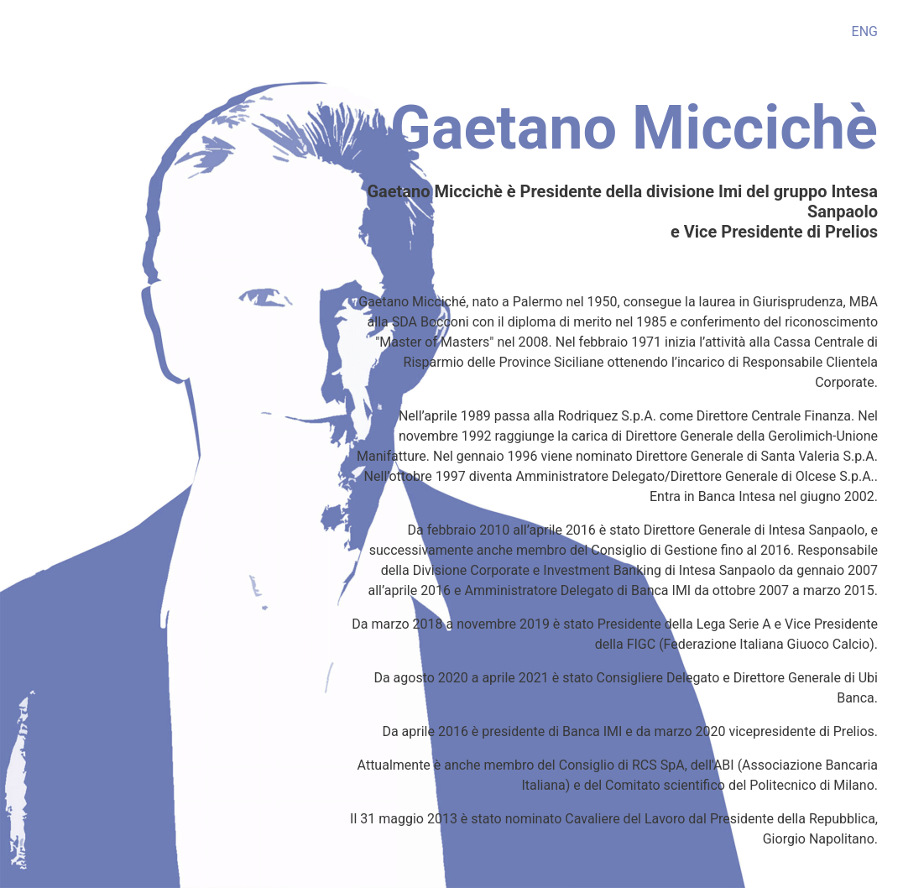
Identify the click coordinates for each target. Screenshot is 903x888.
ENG (865, 31)
